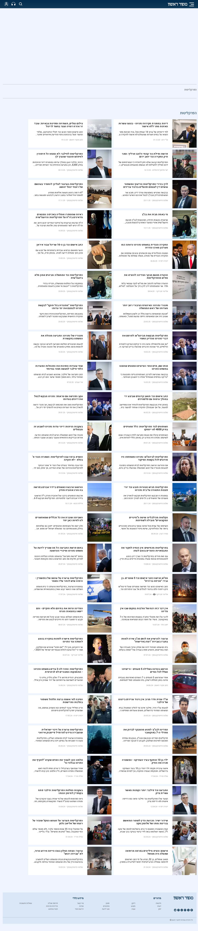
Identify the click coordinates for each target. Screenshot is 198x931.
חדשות (158, 903)
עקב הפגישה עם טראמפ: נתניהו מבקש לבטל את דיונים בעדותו (58, 397)
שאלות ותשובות (25, 903)
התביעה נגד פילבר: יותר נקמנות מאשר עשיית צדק (146, 791)
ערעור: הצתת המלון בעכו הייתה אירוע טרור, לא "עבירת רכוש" (58, 852)
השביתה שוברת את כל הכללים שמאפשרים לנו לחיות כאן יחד (59, 519)
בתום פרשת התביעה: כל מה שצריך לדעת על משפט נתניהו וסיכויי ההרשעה (58, 549)
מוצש (133, 906)
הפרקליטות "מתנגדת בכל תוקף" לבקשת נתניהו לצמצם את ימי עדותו (60, 306)
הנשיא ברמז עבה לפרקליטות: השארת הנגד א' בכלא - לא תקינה (57, 458)
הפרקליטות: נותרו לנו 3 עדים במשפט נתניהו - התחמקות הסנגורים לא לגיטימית (58, 670)
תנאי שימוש (53, 909)
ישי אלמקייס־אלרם (160, 170)
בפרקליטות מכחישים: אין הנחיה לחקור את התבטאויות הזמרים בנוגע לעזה (144, 549)
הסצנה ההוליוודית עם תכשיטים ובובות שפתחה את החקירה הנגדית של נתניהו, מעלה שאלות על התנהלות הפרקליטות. (143, 254)
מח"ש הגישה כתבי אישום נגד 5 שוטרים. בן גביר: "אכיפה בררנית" (144, 579)
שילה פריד (163, 776)
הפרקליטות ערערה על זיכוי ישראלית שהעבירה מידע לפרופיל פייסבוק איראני (60, 731)
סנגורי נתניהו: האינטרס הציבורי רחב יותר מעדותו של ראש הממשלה (145, 306)
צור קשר (80, 903)
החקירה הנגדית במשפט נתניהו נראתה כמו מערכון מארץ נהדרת (144, 246)
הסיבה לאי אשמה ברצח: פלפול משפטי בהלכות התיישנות (61, 700)
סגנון (107, 903)
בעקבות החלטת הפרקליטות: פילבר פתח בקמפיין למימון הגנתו (60, 791)
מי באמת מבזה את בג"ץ (155, 214)
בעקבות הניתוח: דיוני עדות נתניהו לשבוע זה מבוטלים (58, 428)
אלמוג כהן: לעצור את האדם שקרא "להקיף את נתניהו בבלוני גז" (57, 761)
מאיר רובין (164, 533)
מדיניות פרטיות (52, 906)
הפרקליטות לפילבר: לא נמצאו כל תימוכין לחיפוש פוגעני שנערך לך (60, 155)
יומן (159, 909)
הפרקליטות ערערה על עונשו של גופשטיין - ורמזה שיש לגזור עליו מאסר (59, 579)
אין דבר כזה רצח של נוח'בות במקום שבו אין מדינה (144, 610)
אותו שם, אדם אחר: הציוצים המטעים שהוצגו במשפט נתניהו (143, 367)
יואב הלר (164, 624)
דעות (159, 906)
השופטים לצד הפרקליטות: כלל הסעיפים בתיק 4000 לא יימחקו (145, 428)
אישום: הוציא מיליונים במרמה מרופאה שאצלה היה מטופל (146, 852)
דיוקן (133, 903)
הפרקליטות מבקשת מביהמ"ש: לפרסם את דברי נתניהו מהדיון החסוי (145, 337)
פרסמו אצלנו (53, 903)
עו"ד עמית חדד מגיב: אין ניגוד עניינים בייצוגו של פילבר (143, 700)
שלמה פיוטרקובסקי (75, 170)
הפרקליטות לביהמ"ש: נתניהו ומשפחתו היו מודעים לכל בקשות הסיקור (144, 458)
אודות (81, 906)
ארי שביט (79, 382)
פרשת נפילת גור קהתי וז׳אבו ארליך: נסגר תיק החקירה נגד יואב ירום (145, 155)
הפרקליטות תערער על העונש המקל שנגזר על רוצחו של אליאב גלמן (57, 822)
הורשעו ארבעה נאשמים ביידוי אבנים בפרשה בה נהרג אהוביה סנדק (58, 488)
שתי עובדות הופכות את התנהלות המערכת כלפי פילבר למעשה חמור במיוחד (59, 367)
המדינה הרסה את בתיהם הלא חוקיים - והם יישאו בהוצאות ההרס (59, 610)
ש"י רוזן (165, 139)
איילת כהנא (78, 503)
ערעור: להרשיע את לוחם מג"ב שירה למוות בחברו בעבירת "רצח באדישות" (144, 640)
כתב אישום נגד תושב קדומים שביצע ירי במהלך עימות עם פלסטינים (146, 397)
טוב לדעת (105, 909)
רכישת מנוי (79, 909)
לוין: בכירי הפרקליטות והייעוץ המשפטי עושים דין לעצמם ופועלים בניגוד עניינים (145, 185)
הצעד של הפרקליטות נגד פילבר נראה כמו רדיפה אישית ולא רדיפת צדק (145, 800)
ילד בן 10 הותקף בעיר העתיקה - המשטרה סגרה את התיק (145, 761)
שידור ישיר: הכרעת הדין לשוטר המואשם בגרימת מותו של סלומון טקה (145, 822)
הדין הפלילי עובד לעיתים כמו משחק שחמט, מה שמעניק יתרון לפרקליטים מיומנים (60, 709)
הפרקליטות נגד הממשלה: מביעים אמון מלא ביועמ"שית (59, 276)
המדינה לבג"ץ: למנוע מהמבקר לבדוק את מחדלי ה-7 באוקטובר (145, 731)
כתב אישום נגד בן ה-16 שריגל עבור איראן (60, 245)
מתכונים (106, 906)
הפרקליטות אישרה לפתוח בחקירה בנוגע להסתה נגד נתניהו (60, 640)
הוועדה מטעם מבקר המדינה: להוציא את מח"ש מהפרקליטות (146, 276)
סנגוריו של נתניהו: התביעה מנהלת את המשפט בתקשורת (62, 337)
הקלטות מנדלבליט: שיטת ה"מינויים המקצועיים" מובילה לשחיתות (148, 519)
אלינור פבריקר (162, 291)
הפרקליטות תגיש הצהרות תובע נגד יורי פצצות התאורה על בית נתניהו (146, 488)
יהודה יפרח (163, 261)
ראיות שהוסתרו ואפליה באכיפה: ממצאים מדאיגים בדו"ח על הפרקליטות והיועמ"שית (59, 216)
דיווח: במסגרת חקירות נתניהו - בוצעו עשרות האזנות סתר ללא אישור (143, 125)
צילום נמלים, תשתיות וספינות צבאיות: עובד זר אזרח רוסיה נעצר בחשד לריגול (58, 125)
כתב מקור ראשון (76, 139)
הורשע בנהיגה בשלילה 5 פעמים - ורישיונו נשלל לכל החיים (145, 670)
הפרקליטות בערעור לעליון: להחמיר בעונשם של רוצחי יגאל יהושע (59, 185)
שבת (133, 909)
